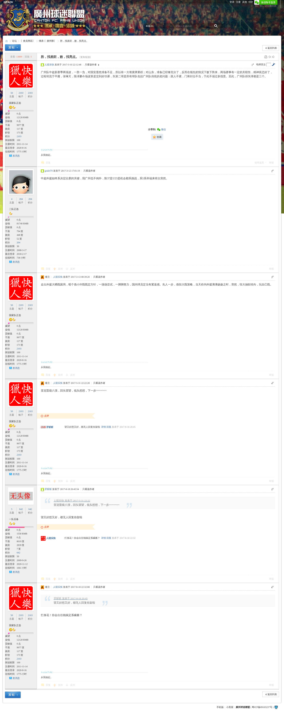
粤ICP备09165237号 (262, 707)
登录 (232, 2)
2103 (21, 93)
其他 (244, 2)
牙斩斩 (49, 427)
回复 (48, 162)
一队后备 (14, 519)
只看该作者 (91, 64)
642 (21, 509)
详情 (103, 427)
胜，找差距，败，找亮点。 (74, 41)
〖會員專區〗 (28, 41)
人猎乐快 (49, 64)
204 (21, 199)
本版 (148, 26)
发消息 (16, 155)
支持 (60, 268)
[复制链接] (85, 57)
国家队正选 (15, 103)
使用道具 (259, 162)
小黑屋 (229, 707)
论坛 (26, 2)
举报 (271, 162)
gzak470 (49, 170)
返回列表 (272, 48)
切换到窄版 (250, 2)
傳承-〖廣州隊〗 (47, 41)
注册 (238, 2)
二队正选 (14, 209)
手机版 (220, 707)
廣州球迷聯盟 (6, 41)
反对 (72, 268)
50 (11, 93)
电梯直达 (261, 64)
